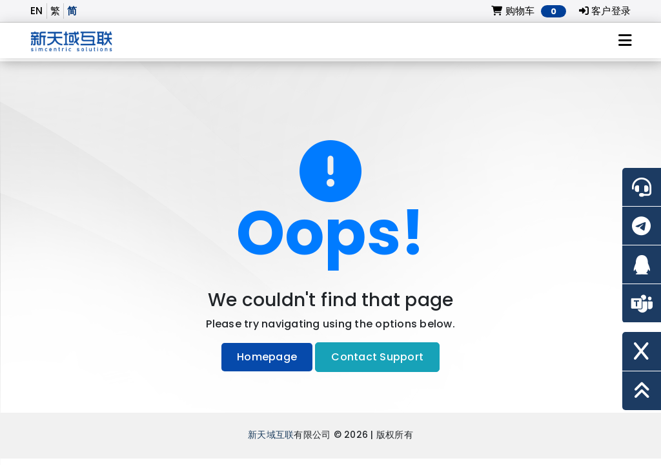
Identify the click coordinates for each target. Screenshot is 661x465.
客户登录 (605, 10)
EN (36, 10)
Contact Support (377, 356)
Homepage (267, 356)
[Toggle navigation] (625, 41)
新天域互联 (271, 435)
